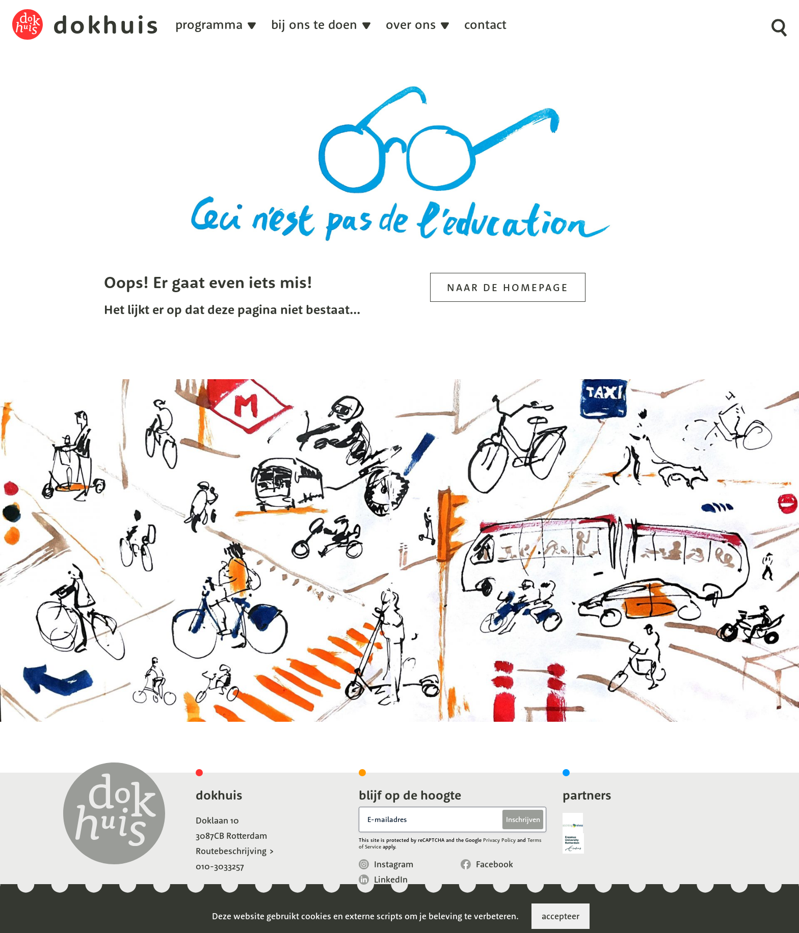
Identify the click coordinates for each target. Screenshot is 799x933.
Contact (485, 24)
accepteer (560, 916)
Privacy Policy (499, 840)
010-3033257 (220, 866)
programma (209, 24)
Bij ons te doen (314, 24)
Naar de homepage (508, 287)
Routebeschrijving (231, 850)
